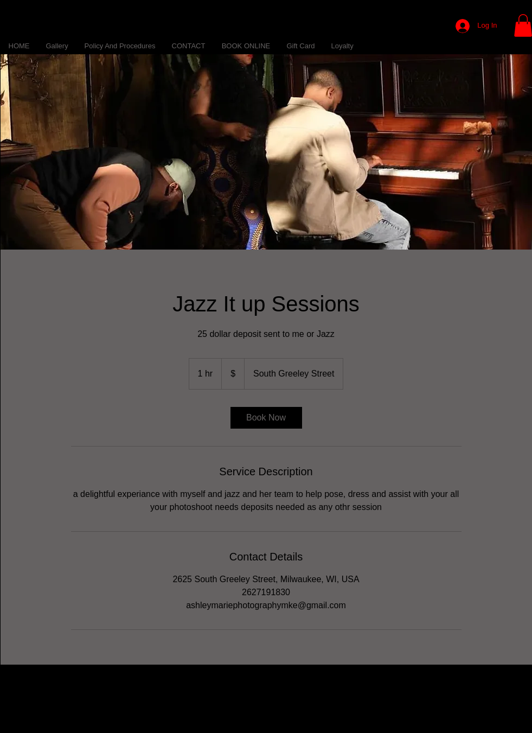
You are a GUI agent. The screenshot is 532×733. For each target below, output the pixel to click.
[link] (266, 418)
